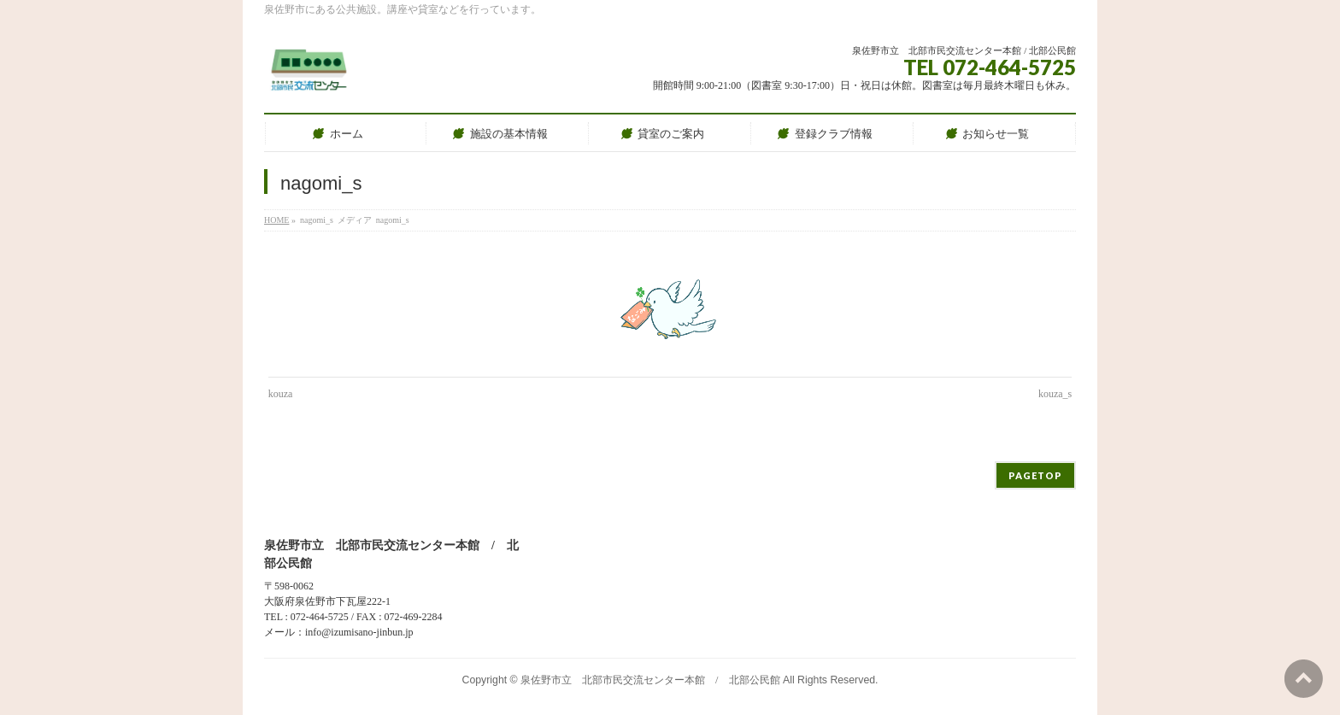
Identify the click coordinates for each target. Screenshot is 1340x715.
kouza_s (1055, 394)
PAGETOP (1035, 475)
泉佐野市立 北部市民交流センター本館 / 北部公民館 (649, 680)
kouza (280, 394)
